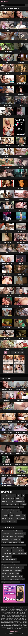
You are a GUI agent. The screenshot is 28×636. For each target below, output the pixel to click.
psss (12, 501)
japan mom (5, 501)
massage (18, 515)
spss (18, 498)
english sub (5, 582)
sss (3, 495)
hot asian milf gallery (18, 550)
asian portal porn (15, 582)
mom (4, 510)
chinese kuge (6, 576)
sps (3, 498)
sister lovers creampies (8, 536)
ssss (20, 495)
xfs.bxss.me (19, 530)
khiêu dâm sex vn (22, 553)
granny (17, 507)
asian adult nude (16, 539)
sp (7, 504)
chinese (9, 495)
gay (23, 507)
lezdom (4, 573)
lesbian (4, 518)
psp (20, 512)
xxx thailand (18, 570)
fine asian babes (6, 562)
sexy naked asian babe (8, 533)
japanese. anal (6, 539)
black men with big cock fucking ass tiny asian (13, 579)
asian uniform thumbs (17, 576)
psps (15, 521)
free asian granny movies (14, 510)
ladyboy (11, 518)
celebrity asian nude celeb (9, 548)
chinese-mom (11, 498)
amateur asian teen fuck (8, 530)
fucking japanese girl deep (9, 553)
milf (17, 518)
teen (12, 515)
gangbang (5, 515)
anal (12, 504)
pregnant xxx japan (7, 565)
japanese (24, 504)
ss (24, 495)
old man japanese (13, 542)
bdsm (10, 521)
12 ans (22, 542)
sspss (4, 521)
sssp (24, 515)
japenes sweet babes (7, 545)
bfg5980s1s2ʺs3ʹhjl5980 (8, 567)
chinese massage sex (7, 507)
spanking (23, 518)
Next (22, 352)
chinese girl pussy (20, 501)
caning (19, 548)
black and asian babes (21, 545)
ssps (18, 504)
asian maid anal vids (14, 573)
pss (15, 495)
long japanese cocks (7, 570)
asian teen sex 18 (7, 512)
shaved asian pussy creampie (9, 559)
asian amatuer (20, 536)
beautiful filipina (7, 550)
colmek (4, 542)
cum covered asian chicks (21, 565)
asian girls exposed (20, 533)
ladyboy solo (20, 567)
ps (3, 504)
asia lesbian (16, 562)
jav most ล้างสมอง (7, 556)
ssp (23, 498)
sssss (15, 512)
